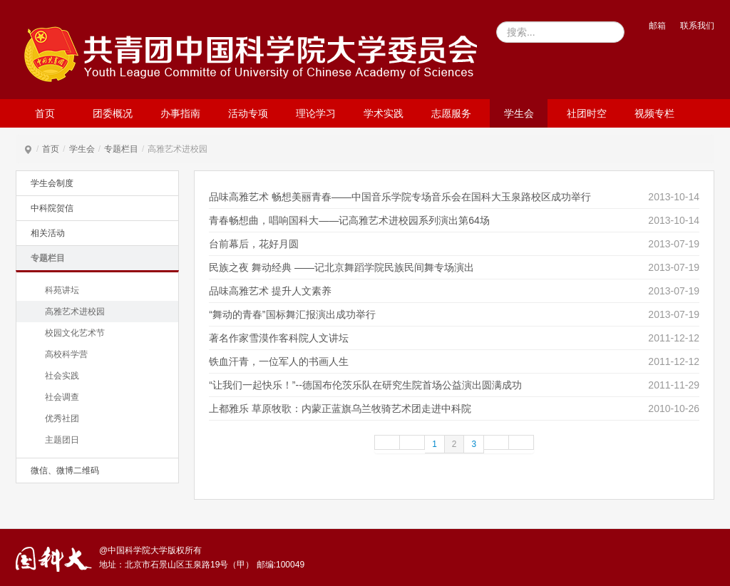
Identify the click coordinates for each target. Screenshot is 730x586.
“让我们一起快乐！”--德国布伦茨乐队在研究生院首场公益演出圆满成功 (365, 385)
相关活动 (48, 233)
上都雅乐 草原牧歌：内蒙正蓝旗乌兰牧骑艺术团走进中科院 (340, 408)
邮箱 (657, 26)
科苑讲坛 (62, 290)
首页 (45, 113)
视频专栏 (654, 113)
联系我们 (697, 26)
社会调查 (62, 397)
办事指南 (180, 113)
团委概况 (113, 113)
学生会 (519, 113)
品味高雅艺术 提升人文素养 (270, 291)
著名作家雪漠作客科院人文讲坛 (279, 338)
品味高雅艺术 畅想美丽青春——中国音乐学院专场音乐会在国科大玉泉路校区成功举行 (400, 196)
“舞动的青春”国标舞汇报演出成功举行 (292, 314)
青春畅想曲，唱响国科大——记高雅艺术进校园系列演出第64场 (349, 220)
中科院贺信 (52, 208)
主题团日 (62, 440)
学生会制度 (52, 183)
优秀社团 (62, 418)
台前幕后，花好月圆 (254, 244)
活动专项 (248, 113)
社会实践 (62, 376)
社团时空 (587, 113)
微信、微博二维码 (65, 471)
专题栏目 (121, 149)
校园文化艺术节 (75, 333)
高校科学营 (66, 354)
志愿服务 (451, 113)
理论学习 (316, 113)
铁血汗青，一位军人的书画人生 (279, 361)
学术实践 (383, 113)
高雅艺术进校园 (75, 312)
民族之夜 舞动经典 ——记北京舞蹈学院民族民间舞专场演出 (341, 267)
